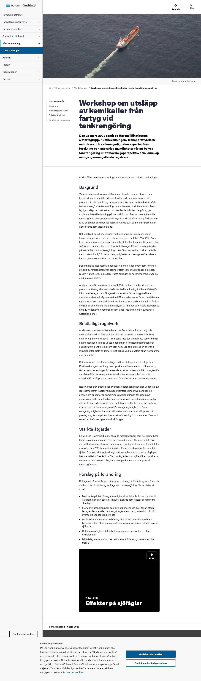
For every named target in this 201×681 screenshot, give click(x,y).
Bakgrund (53, 105)
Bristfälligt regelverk (58, 110)
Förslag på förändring (59, 119)
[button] (191, 7)
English (176, 7)
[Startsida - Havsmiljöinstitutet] (21, 5)
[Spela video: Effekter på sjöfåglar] (119, 580)
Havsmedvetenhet (12, 28)
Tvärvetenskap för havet (15, 21)
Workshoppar (12, 50)
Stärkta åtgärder (57, 115)
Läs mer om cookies (72, 672)
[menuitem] (175, 7)
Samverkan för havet (13, 36)
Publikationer (10, 71)
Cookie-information (23, 634)
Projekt (6, 64)
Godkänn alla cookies (150, 654)
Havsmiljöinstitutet (12, 14)
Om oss (6, 78)
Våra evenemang (12, 43)
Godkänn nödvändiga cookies (151, 663)
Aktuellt (7, 57)
